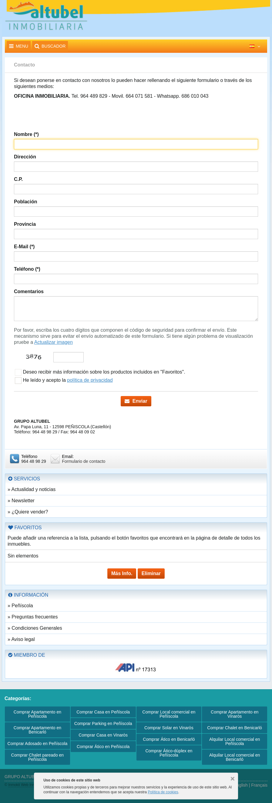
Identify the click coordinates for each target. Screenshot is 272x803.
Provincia (25, 224)
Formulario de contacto (83, 461)
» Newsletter (21, 500)
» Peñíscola (20, 605)
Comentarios (29, 291)
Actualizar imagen (53, 342)
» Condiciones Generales (35, 628)
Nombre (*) (26, 134)
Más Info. (121, 573)
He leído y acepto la (64, 380)
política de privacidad (89, 380)
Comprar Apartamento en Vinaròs (234, 714)
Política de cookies (163, 792)
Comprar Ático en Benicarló (169, 739)
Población (25, 201)
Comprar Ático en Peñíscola (103, 746)
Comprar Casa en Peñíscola (103, 712)
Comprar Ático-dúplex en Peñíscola (168, 752)
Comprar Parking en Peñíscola (103, 723)
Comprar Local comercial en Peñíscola (168, 714)
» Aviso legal (21, 639)
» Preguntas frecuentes (33, 616)
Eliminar (151, 573)
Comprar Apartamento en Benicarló (37, 729)
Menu (18, 46)
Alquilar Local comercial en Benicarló (234, 757)
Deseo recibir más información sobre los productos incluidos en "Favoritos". (100, 372)
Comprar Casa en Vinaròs (103, 735)
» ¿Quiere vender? (28, 511)
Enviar (136, 401)
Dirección (25, 156)
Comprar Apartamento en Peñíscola (37, 714)
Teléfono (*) (27, 269)
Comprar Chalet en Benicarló (234, 727)
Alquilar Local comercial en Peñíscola (234, 741)
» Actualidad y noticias (31, 489)
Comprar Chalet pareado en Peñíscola (37, 757)
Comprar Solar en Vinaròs (168, 727)
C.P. (18, 179)
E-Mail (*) (24, 246)
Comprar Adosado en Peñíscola (38, 743)
